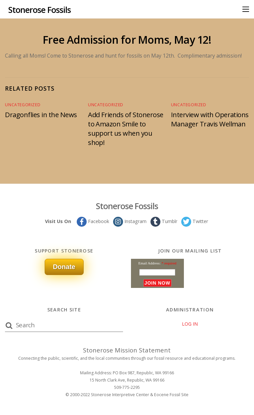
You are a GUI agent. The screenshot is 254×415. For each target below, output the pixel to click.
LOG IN (190, 324)
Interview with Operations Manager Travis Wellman (203, 124)
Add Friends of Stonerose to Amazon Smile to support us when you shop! (127, 128)
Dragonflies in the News (42, 114)
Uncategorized (21, 104)
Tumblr (163, 221)
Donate (64, 266)
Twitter (195, 221)
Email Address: (149, 263)
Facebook (92, 221)
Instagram (129, 221)
